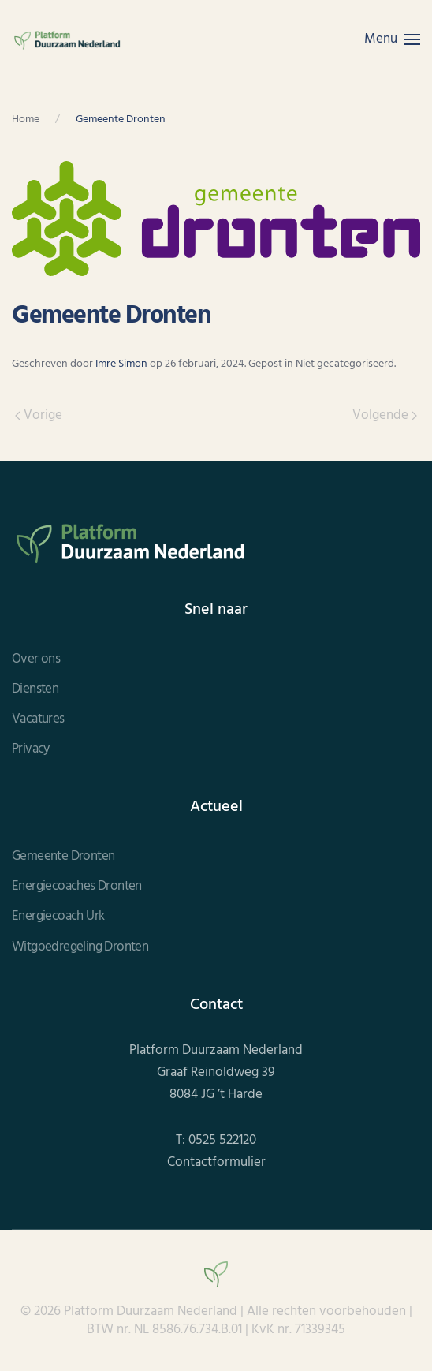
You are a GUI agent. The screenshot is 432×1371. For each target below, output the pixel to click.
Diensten (35, 689)
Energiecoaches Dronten (77, 886)
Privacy (31, 749)
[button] (392, 39)
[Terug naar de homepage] (67, 39)
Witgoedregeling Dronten (80, 947)
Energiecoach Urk (58, 916)
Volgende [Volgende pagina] (384, 415)
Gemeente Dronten (63, 856)
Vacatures (38, 719)
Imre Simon (121, 364)
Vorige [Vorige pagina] (38, 415)
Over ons (36, 659)
